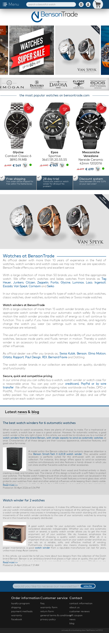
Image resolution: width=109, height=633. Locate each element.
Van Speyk (20, 286)
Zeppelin (42, 282)
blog (35, 411)
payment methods (21, 611)
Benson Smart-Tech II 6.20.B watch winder (57, 454)
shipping (16, 607)
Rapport (18, 357)
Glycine (65, 282)
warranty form (48, 607)
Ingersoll (100, 282)
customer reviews (79, 611)
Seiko (50, 286)
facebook (16, 619)
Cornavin (35, 286)
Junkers (18, 282)
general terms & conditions (54, 615)
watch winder (42, 547)
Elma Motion (96, 353)
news (22, 411)
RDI (44, 357)
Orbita (7, 357)
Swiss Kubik (67, 353)
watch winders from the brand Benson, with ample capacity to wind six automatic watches (53, 437)
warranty (16, 615)
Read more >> (10, 485)
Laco (89, 282)
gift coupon (75, 615)
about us (74, 607)
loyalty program (20, 603)
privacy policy (48, 619)
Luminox (78, 282)
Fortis (54, 282)
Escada (7, 286)
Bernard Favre (57, 357)
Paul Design (33, 357)
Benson (82, 353)
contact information (80, 603)
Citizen (30, 282)
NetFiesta (90, 630)
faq (42, 603)
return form (47, 611)
